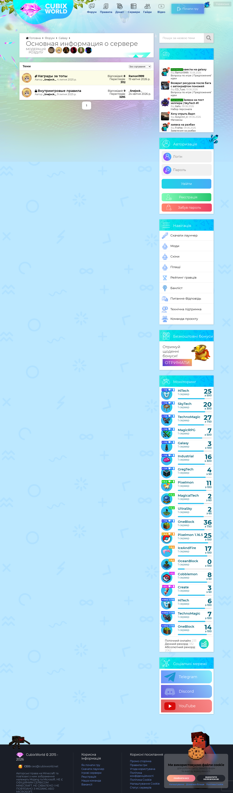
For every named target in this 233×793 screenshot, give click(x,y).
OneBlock (186, 522)
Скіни (170, 257)
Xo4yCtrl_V (181, 117)
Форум (92, 10)
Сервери (133, 10)
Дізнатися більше (195, 784)
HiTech (183, 391)
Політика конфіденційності (142, 774)
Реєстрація (181, 197)
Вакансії (86, 784)
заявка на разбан (183, 124)
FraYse (179, 127)
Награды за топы (52, 76)
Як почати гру (90, 765)
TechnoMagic (189, 417)
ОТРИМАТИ (177, 362)
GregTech (186, 469)
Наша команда (91, 780)
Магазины (177, 119)
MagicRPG (186, 430)
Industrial (186, 456)
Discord (179, 691)
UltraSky (185, 509)
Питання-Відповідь (181, 299)
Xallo (178, 106)
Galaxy (63, 38)
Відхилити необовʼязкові (211, 778)
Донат (120, 10)
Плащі (171, 267)
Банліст (172, 288)
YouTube (180, 706)
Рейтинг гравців (179, 278)
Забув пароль (183, 207)
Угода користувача (142, 769)
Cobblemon (188, 574)
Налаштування (176, 784)
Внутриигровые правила (59, 91)
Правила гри (138, 765)
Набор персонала (181, 109)
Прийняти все (181, 778)
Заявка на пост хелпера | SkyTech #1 (187, 101)
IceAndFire (187, 548)
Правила (106, 10)
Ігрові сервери (91, 772)
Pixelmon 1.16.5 (190, 535)
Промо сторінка (140, 761)
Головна (33, 38)
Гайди (147, 10)
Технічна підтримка (181, 309)
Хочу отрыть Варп (183, 113)
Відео (161, 10)
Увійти (186, 184)
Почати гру (187, 7)
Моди (170, 246)
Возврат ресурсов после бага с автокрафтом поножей (191, 85)
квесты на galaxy (188, 69)
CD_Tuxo (180, 89)
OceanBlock (188, 561)
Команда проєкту (180, 319)
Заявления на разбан (183, 130)
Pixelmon (186, 482)
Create (183, 587)
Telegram (180, 677)
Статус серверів (140, 787)
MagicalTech (188, 495)
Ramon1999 (182, 72)
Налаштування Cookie (145, 783)
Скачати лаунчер (180, 236)
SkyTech (185, 404)
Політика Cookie (141, 779)
